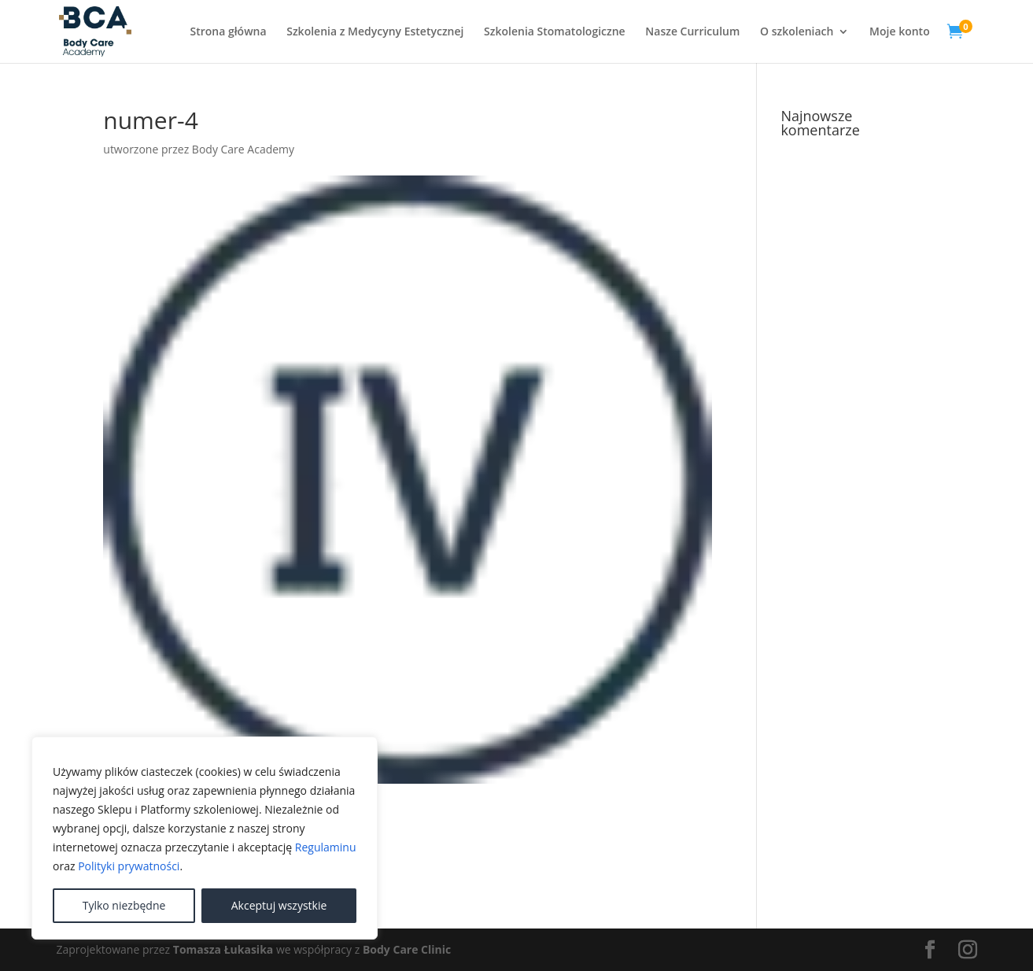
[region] (204, 838)
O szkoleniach (796, 32)
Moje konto (899, 32)
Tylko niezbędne (124, 905)
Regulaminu (325, 847)
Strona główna (228, 32)
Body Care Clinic (407, 949)
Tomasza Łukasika (223, 949)
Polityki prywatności (128, 865)
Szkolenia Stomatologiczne (554, 32)
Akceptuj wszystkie (279, 905)
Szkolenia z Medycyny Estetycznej (374, 32)
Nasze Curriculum (692, 32)
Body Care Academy (243, 149)
